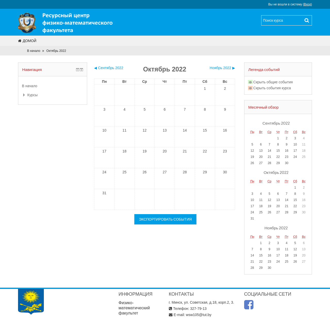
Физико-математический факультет (134, 308)
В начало (33, 51)
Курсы (32, 95)
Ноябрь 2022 (276, 227)
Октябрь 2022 (56, 51)
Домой (27, 40)
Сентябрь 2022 (276, 123)
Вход (307, 4)
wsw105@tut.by (198, 315)
